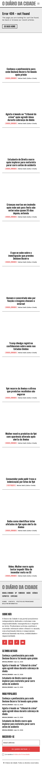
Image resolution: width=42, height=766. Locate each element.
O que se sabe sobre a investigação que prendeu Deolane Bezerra (21, 255)
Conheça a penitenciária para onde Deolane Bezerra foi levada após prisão (21, 72)
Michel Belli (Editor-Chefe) (27, 78)
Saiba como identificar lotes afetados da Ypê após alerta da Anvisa (21, 524)
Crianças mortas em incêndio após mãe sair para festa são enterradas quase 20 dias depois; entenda (21, 209)
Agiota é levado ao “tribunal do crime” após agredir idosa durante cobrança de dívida (21, 117)
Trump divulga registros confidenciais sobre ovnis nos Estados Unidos (21, 346)
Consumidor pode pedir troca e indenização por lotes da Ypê (21, 480)
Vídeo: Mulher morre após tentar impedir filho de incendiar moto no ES (21, 569)
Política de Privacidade (21, 754)
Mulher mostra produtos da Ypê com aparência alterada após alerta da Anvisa (21, 436)
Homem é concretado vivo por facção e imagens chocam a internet (21, 301)
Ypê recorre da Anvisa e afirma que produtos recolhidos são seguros (21, 391)
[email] (21, 742)
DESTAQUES (11, 485)
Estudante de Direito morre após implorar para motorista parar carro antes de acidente (21, 162)
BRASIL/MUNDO (11, 78)
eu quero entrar (21, 749)
